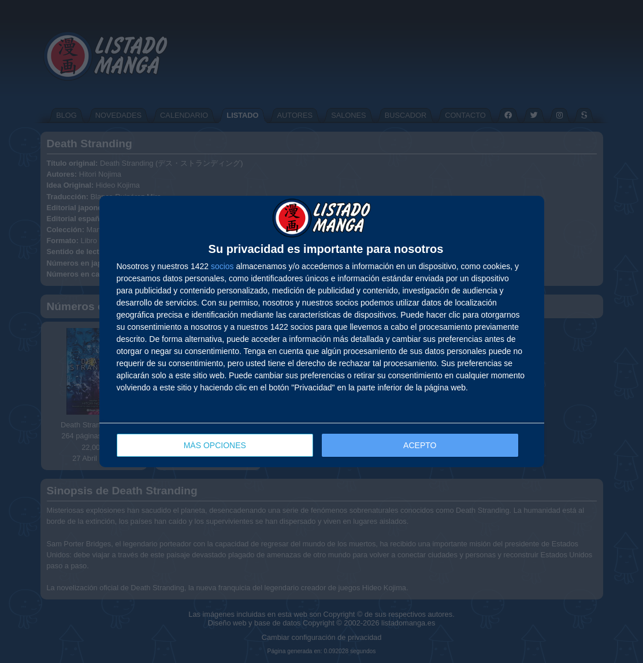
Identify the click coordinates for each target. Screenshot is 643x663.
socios (222, 266)
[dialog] (321, 332)
